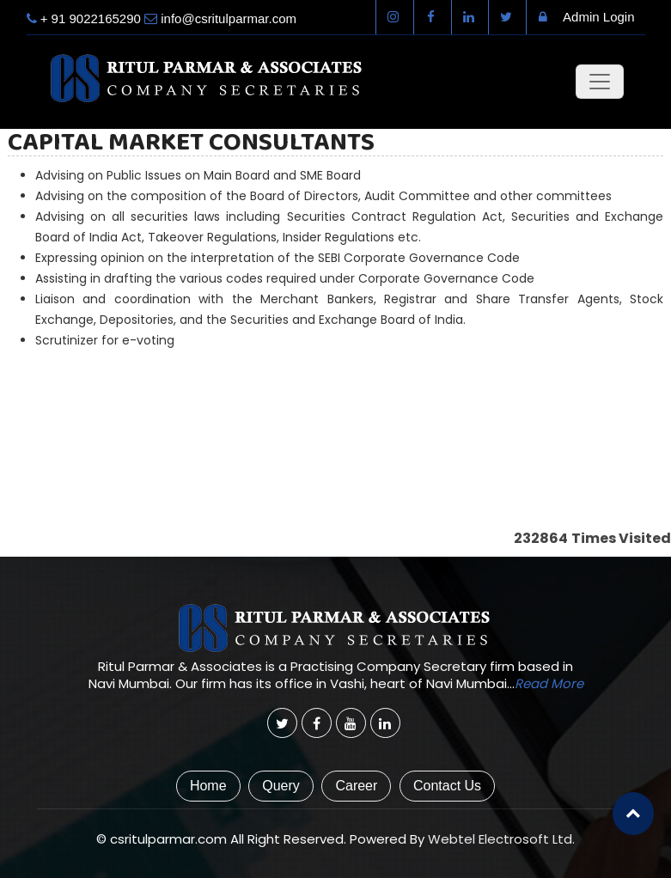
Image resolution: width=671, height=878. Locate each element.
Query (281, 785)
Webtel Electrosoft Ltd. (501, 839)
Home (208, 785)
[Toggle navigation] (600, 81)
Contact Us (447, 785)
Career (356, 785)
